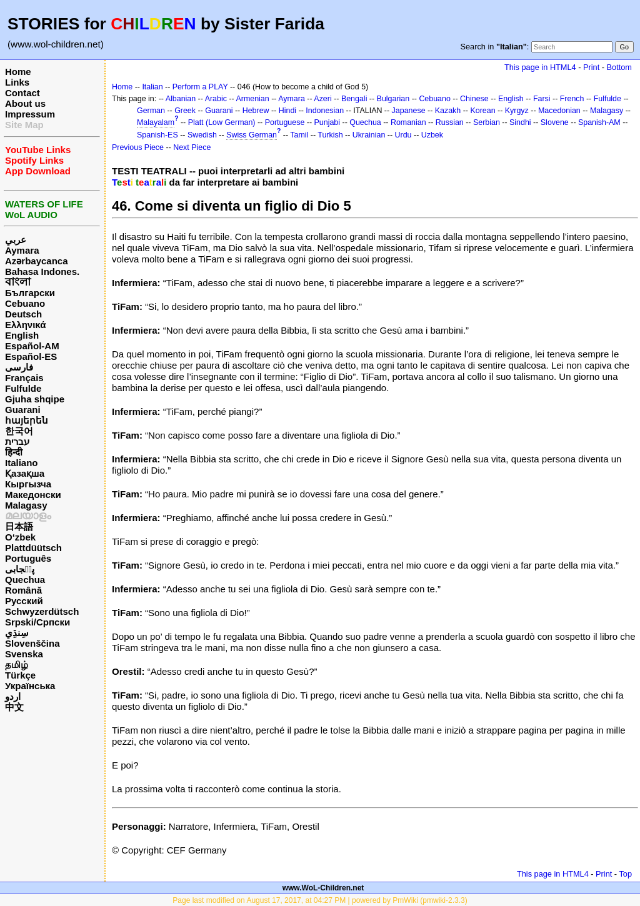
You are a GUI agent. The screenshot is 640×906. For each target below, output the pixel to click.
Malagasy (26, 505)
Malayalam (155, 122)
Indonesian (325, 110)
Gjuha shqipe (34, 399)
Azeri (322, 98)
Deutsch (23, 314)
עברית (17, 441)
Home (18, 71)
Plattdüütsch (33, 547)
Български (30, 292)
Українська (30, 685)
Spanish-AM (599, 122)
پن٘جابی (19, 569)
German (151, 110)
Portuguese (285, 122)
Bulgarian (393, 98)
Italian (152, 86)
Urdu (403, 135)
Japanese (409, 110)
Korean (482, 110)
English (22, 335)
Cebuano (25, 303)
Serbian (486, 122)
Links (17, 82)
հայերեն (26, 420)
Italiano (21, 462)
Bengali (354, 98)
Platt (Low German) (222, 122)
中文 (14, 707)
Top (625, 874)
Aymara (22, 250)
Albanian (181, 98)
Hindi (287, 110)
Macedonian (559, 110)
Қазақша (24, 473)
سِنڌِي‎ (17, 632)
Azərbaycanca (36, 261)
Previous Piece (138, 147)
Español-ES (31, 356)
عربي (15, 239)
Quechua (25, 579)
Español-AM (32, 346)
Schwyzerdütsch (42, 611)
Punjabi (327, 122)
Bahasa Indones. (42, 271)
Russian (450, 122)
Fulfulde (23, 388)
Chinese (474, 98)
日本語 (19, 526)
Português (28, 558)
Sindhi (520, 122)
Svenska (24, 654)
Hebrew (255, 110)
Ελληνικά (25, 324)
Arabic (216, 98)
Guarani (23, 409)
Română (23, 590)
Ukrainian (369, 135)
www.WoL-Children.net (323, 888)
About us (25, 103)
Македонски (33, 494)
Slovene (555, 122)
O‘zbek (20, 537)
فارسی (19, 367)
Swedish (202, 135)
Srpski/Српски (37, 622)
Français (24, 377)
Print (591, 67)
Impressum (30, 114)
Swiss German (251, 135)
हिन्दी (13, 452)
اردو (13, 696)
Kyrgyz (517, 110)
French (572, 98)
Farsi (542, 98)
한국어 (19, 431)
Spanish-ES (157, 135)
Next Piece (192, 147)
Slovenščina (32, 643)
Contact (22, 92)
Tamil (299, 135)
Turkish (330, 135)
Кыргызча (28, 484)
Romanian (408, 122)
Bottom (619, 67)
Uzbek (432, 135)
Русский (24, 600)
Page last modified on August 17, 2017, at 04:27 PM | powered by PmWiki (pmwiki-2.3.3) (319, 900)
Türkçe (20, 675)
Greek (185, 110)
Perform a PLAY (200, 86)
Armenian (252, 98)
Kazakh (448, 110)
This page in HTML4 (540, 67)
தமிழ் (16, 664)
